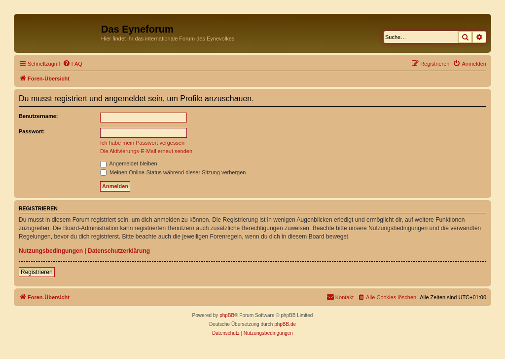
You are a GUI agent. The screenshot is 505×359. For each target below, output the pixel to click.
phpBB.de (285, 324)
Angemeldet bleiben (128, 163)
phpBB (226, 315)
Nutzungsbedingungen (51, 250)
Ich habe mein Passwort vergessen (142, 143)
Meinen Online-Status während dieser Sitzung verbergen (173, 172)
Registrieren (37, 272)
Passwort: (32, 131)
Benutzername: (38, 116)
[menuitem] (72, 64)
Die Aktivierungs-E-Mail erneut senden (146, 151)
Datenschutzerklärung (119, 250)
